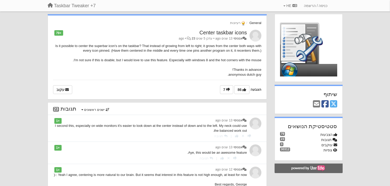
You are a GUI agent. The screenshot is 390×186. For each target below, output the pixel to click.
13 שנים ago (223, 120)
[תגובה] (220, 136)
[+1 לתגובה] (236, 136)
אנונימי (237, 38)
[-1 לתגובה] (249, 136)
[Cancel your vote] (243, 136)
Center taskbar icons (223, 32)
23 (193, 38)
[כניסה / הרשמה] (316, 5)
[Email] (316, 104)
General (255, 23)
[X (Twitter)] (333, 104)
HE (290, 6)
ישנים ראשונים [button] (95, 110)
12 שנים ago (223, 169)
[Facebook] (325, 104)
